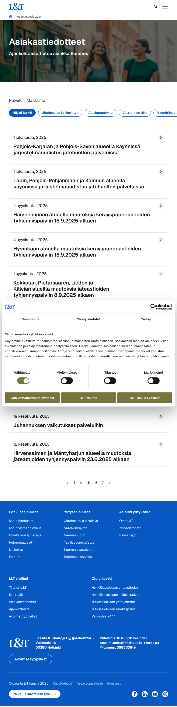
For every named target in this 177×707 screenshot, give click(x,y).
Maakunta (36, 101)
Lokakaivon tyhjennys (25, 537)
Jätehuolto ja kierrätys (60, 113)
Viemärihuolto (74, 537)
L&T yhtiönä (18, 581)
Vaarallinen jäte (134, 113)
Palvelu (16, 101)
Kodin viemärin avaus (25, 530)
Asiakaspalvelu (100, 113)
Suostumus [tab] (30, 319)
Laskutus (16, 552)
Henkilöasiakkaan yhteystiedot (115, 590)
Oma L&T (126, 523)
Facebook (135, 696)
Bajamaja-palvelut (78, 559)
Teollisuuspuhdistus (79, 545)
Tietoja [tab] (146, 319)
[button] (155, 6)
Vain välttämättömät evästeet (32, 397)
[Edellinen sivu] (67, 485)
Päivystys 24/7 (103, 618)
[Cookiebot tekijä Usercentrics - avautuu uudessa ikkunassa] (153, 307)
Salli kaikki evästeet (145, 397)
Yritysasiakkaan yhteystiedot (113, 604)
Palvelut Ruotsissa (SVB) (33, 696)
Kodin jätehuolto (21, 523)
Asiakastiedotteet (29, 16)
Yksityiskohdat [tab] (88, 319)
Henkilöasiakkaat (23, 514)
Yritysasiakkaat (77, 514)
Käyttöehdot (62, 686)
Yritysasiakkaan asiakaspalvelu (115, 611)
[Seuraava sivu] (109, 485)
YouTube (155, 696)
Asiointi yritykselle (134, 514)
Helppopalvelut (20, 545)
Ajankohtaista (19, 611)
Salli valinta (88, 397)
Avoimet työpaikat (23, 618)
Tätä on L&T (18, 590)
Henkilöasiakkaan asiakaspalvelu (116, 597)
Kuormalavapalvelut (79, 552)
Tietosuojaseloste (89, 686)
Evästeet (114, 686)
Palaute (15, 559)
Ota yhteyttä (102, 581)
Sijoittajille (16, 597)
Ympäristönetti (130, 530)
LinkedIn (145, 696)
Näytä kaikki (22, 113)
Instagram (165, 696)
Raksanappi (128, 537)
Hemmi (11, 16)
